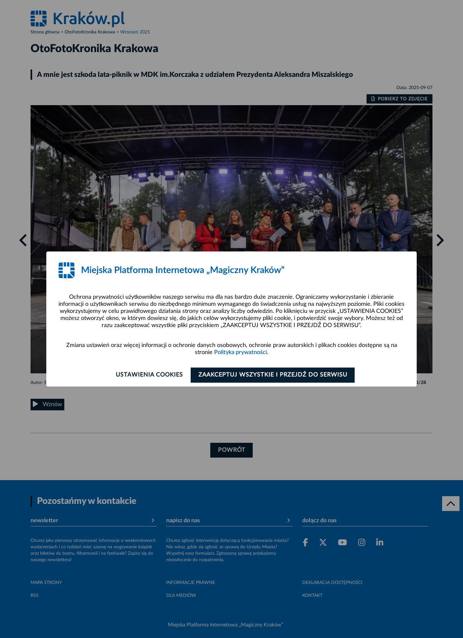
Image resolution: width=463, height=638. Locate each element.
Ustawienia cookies (148, 375)
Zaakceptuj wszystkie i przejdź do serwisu (273, 375)
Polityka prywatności (240, 352)
